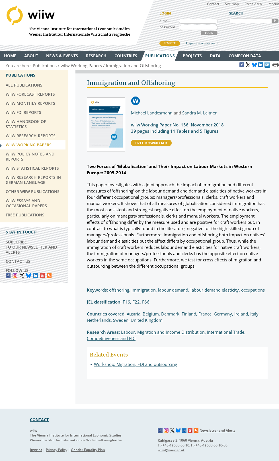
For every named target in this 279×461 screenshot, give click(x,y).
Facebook (8, 275)
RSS (49, 275)
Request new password (202, 43)
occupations (253, 290)
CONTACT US (18, 261)
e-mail (164, 21)
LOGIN (209, 33)
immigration (144, 290)
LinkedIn (35, 275)
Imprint (273, 3)
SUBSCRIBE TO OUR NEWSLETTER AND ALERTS (31, 247)
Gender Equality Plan (88, 449)
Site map (232, 3)
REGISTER (170, 43)
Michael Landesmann (152, 113)
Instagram (166, 430)
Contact (213, 3)
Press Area (253, 3)
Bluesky (28, 275)
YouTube (42, 275)
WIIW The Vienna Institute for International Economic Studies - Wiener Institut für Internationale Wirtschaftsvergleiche (77, 22)
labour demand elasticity (214, 290)
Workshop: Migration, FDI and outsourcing (135, 364)
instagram (15, 275)
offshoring (119, 290)
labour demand (173, 290)
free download (151, 143)
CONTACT (39, 419)
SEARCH (275, 21)
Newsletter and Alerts (217, 430)
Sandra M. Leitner (199, 113)
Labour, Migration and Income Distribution (163, 332)
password (167, 26)
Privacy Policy (56, 449)
